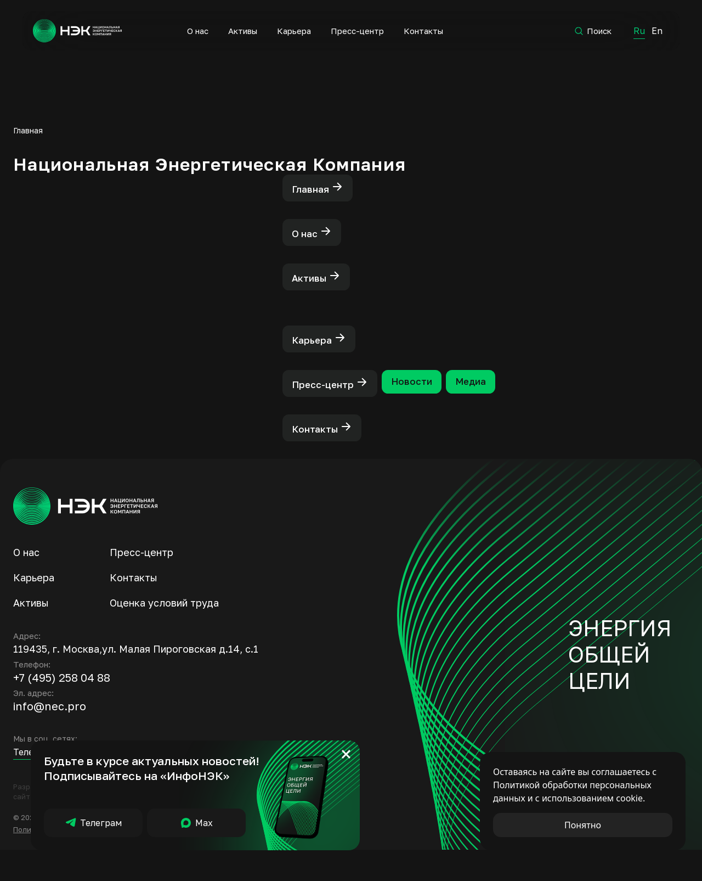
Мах (196, 823)
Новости (427, 405)
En (657, 30)
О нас (197, 31)
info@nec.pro (49, 737)
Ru (638, 30)
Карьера (293, 31)
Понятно (582, 825)
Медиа (494, 405)
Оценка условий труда (164, 634)
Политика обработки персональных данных (91, 860)
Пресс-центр (356, 31)
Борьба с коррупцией (214, 860)
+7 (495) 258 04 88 (61, 708)
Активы (242, 31)
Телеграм (93, 823)
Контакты (423, 31)
